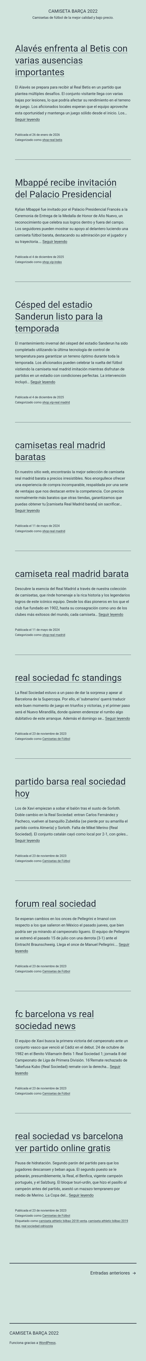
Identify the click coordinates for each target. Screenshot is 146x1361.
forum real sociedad (55, 903)
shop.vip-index (52, 262)
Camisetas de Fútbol (56, 739)
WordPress (47, 1343)
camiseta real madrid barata (72, 573)
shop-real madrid (53, 531)
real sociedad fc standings (68, 677)
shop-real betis (52, 140)
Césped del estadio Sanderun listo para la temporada (59, 316)
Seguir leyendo (27, 119)
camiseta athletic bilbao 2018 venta (63, 1221)
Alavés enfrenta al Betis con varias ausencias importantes (71, 60)
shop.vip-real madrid (56, 402)
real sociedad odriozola (37, 1226)
